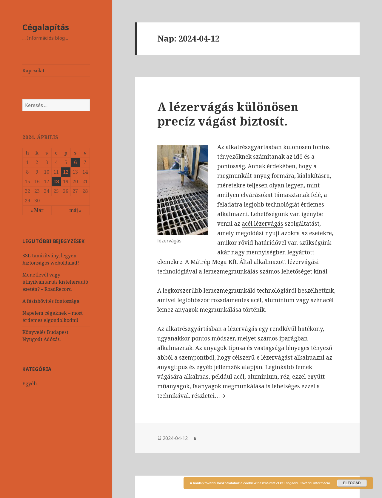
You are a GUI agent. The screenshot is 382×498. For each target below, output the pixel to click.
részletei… (209, 396)
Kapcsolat (33, 70)
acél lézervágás (262, 223)
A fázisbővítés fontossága (50, 301)
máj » (75, 210)
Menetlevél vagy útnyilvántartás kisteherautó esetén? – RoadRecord (55, 281)
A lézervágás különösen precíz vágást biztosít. (227, 114)
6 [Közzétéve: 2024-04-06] (75, 162)
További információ (315, 483)
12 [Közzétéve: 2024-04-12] (65, 172)
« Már (37, 210)
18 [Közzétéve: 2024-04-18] (56, 181)
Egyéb (29, 383)
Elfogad (352, 483)
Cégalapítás (45, 27)
